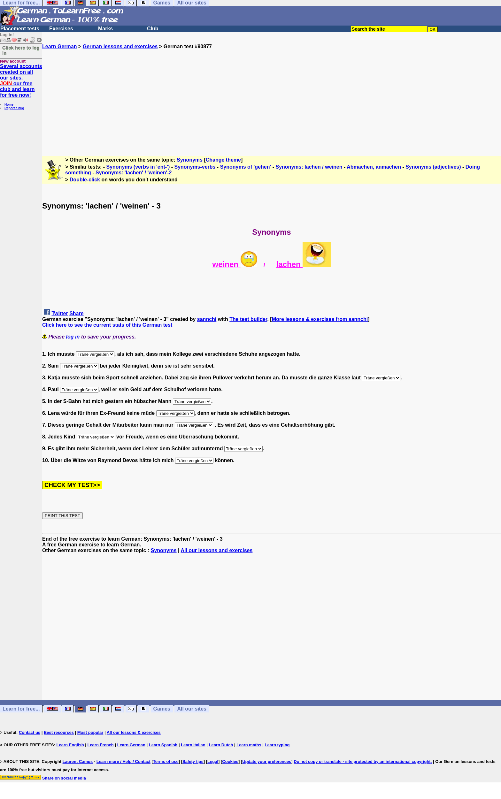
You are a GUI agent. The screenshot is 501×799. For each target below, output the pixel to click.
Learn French (100, 744)
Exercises (61, 28)
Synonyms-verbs (194, 167)
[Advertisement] (271, 94)
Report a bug (14, 108)
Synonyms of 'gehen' (245, 167)
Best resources (59, 732)
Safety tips (193, 761)
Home (8, 104)
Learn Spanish (163, 744)
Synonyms (190, 160)
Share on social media (64, 778)
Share (76, 313)
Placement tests (19, 28)
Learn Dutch (221, 744)
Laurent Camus (78, 761)
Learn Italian (193, 744)
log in (73, 336)
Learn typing (277, 744)
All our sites (191, 708)
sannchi (206, 319)
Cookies (230, 761)
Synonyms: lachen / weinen (309, 167)
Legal (212, 761)
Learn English (70, 744)
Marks (105, 28)
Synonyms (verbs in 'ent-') (138, 167)
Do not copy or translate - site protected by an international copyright (362, 761)
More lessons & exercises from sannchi (320, 319)
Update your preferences (266, 761)
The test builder (248, 319)
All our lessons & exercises (134, 732)
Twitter (59, 313)
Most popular (90, 732)
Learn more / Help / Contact (123, 761)
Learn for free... (21, 708)
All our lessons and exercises (216, 550)
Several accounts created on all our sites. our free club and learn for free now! (21, 81)
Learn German (59, 46)
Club (152, 28)
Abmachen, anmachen (374, 167)
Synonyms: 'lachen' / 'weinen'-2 (134, 172)
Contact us (29, 732)
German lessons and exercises (120, 46)
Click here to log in (21, 50)
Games (161, 708)
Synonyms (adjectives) (433, 167)
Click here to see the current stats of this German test (107, 325)
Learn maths (248, 744)
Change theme (223, 160)
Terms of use (166, 761)
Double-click (85, 179)
